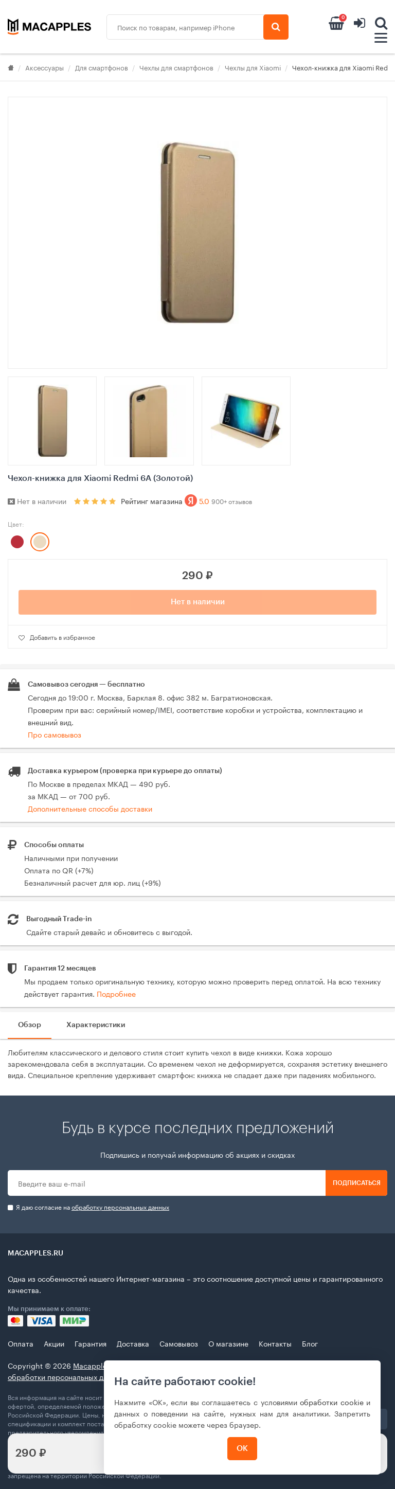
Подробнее (116, 993)
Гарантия (90, 1343)
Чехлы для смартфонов (176, 67)
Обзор (29, 1025)
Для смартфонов (101, 67)
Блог (310, 1343)
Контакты (275, 1343)
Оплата (20, 1343)
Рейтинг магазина (186, 500)
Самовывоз (178, 1343)
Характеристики (95, 1025)
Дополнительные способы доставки (90, 808)
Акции (54, 1343)
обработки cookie (332, 1401)
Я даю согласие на (88, 1207)
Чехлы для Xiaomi (253, 67)
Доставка (133, 1343)
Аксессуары (44, 67)
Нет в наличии (198, 602)
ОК (242, 1448)
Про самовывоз (54, 734)
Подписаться (357, 1183)
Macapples (92, 1365)
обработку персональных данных (120, 1206)
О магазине (228, 1343)
